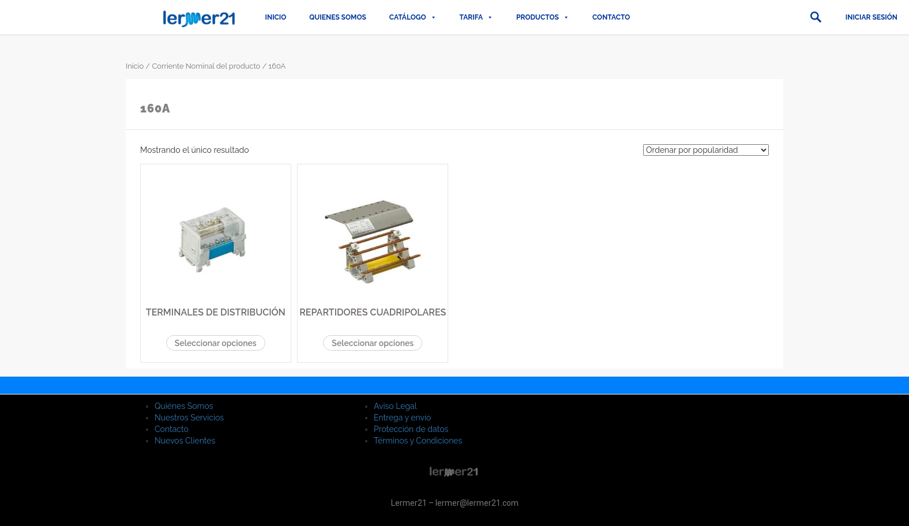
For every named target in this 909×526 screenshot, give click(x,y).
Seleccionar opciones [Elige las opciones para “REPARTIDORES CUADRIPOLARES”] (373, 343)
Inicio (276, 17)
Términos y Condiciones (418, 440)
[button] (815, 17)
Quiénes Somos (184, 406)
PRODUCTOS (542, 17)
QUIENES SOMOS (337, 17)
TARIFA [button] (476, 17)
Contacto (611, 17)
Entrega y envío (402, 417)
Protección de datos (411, 429)
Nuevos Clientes (185, 440)
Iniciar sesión (871, 17)
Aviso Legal (395, 406)
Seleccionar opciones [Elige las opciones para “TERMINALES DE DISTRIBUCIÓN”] (216, 343)
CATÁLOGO (413, 17)
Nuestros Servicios (189, 417)
